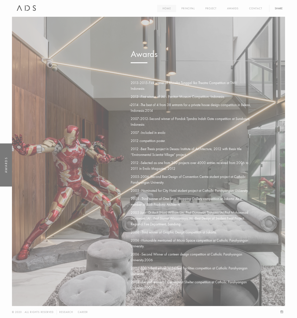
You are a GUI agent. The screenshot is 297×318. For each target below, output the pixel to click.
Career (83, 312)
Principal (188, 8)
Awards (233, 8)
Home (167, 8)
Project (211, 8)
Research (66, 312)
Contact (255, 8)
